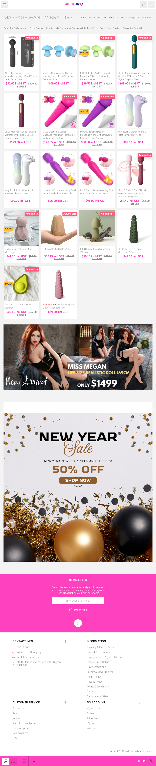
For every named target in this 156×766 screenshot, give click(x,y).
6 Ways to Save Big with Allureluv (105, 657)
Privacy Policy (94, 681)
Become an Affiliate (97, 696)
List (13, 761)
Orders (90, 713)
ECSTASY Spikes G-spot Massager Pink (58, 306)
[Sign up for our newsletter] (78, 600)
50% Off (84, 53)
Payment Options (96, 667)
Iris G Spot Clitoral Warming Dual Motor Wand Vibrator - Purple (59, 192)
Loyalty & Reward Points (100, 671)
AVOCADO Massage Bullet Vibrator (18, 306)
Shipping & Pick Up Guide (100, 647)
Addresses (93, 718)
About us (92, 691)
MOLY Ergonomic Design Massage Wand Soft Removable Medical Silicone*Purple (96, 134)
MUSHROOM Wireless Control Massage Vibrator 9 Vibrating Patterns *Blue (57, 76)
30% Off (84, 111)
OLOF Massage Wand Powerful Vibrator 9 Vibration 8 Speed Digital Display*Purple (20, 134)
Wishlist (91, 728)
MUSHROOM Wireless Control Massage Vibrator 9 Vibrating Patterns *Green (95, 76)
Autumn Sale (32, 38)
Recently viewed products (26, 723)
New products (20, 733)
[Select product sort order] (33, 761)
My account (93, 708)
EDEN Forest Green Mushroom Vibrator (95, 250)
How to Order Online (98, 662)
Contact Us (18, 708)
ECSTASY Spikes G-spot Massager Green (129, 250)
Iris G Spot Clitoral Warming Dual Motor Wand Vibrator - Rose (97, 192)
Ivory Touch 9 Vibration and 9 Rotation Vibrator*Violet (132, 133)
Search (16, 713)
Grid (5, 761)
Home (83, 17)
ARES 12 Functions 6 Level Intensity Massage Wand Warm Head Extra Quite (21, 76)
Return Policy (94, 676)
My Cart (91, 723)
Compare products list (24, 728)
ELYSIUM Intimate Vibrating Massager (18, 250)
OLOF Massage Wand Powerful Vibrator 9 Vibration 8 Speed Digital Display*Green (133, 76)
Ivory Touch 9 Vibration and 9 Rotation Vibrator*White (19, 192)
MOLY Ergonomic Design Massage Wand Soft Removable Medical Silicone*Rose (58, 134)
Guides (16, 718)
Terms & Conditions (98, 686)
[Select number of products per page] (24, 761)
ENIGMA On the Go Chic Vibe (56, 249)
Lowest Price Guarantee (100, 652)
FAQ (14, 738)
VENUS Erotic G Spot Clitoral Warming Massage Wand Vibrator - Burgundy (132, 193)
